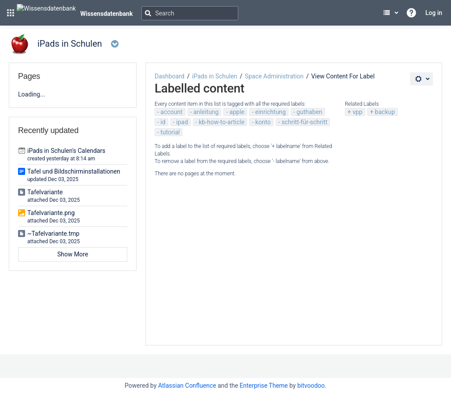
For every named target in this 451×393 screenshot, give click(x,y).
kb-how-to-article (221, 122)
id (162, 122)
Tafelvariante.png (51, 212)
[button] (10, 13)
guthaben (309, 111)
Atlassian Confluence (187, 385)
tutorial (170, 132)
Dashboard (170, 76)
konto (263, 122)
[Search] (189, 13)
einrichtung (270, 111)
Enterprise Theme (264, 385)
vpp (357, 111)
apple (236, 111)
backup (385, 111)
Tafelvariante (45, 192)
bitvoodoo (311, 385)
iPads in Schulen (214, 76)
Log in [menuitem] (433, 12)
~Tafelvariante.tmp (53, 233)
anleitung (205, 111)
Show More (72, 254)
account (171, 111)
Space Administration (274, 76)
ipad (182, 122)
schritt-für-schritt (304, 122)
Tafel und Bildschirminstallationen (73, 171)
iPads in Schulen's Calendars (66, 150)
